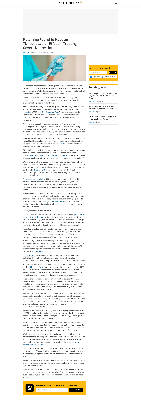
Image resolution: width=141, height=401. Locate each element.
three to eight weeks (42, 170)
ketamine (27, 112)
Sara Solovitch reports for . (48, 155)
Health (26, 52)
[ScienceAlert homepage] (70, 3)
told (48, 112)
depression (62, 143)
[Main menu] (24, 3)
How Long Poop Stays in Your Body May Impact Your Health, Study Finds (103, 96)
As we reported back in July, (34, 179)
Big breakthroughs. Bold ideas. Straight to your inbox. (57, 385)
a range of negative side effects (55, 201)
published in (36, 267)
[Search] (116, 3)
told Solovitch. (37, 251)
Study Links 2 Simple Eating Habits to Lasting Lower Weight (102, 118)
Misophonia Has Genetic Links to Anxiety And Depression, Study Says (103, 107)
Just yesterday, (29, 255)
